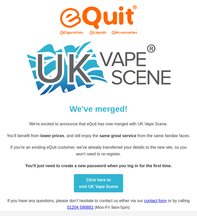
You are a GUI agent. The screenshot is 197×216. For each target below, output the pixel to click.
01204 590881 (80, 207)
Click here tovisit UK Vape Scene (98, 183)
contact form (155, 201)
